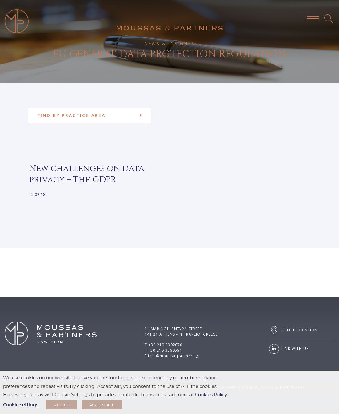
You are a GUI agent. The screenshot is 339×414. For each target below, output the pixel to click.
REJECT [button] (61, 404)
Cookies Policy (211, 394)
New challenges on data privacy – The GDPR (86, 174)
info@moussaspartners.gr (174, 355)
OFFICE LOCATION (292, 330)
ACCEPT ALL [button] (101, 404)
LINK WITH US (288, 349)
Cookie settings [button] (20, 405)
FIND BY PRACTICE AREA (72, 115)
